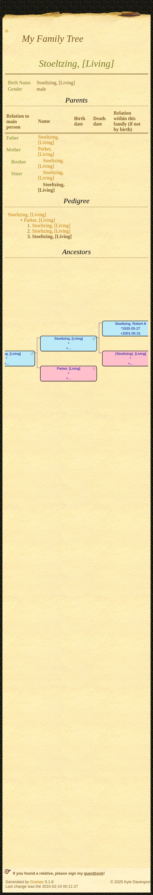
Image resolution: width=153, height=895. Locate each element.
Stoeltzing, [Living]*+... (68, 344)
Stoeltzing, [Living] (48, 139)
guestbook (94, 873)
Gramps (37, 882)
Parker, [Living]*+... (68, 374)
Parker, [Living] (46, 151)
